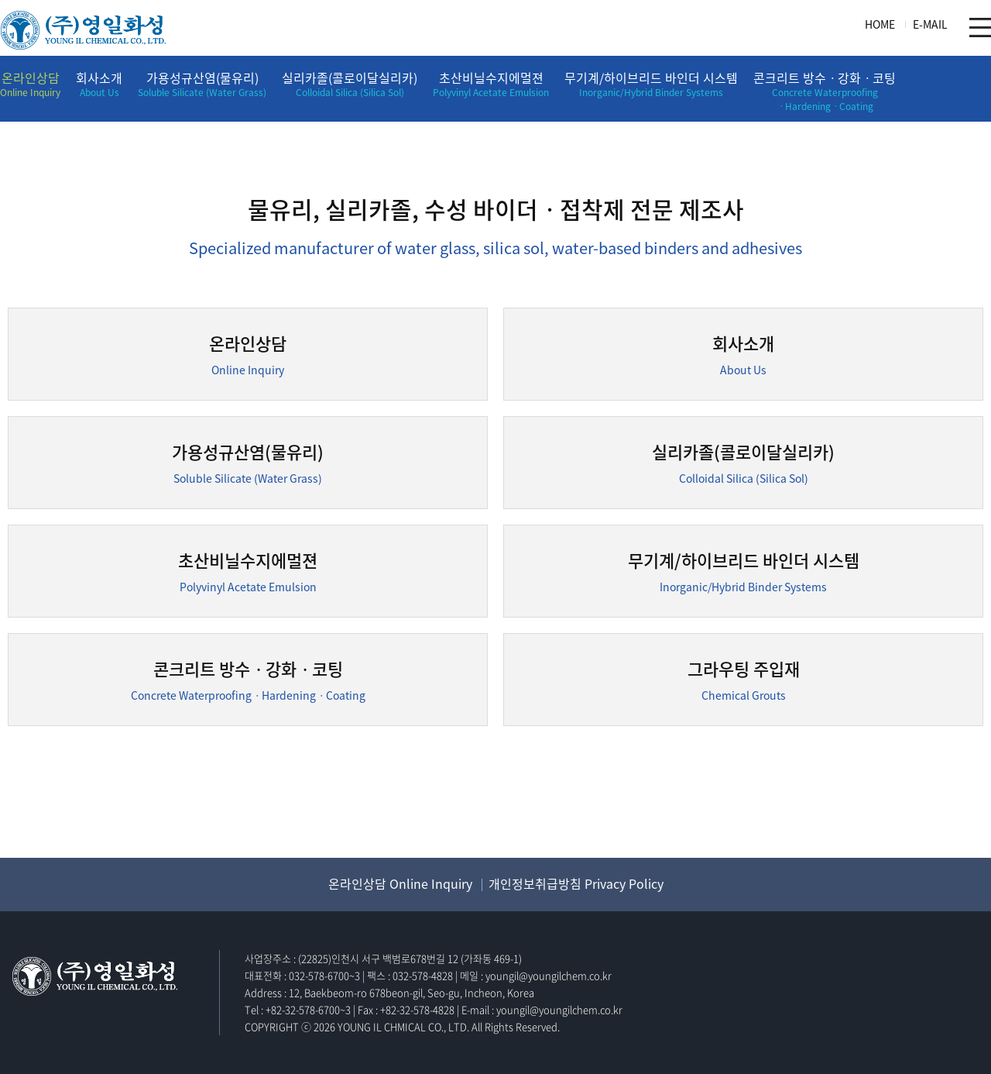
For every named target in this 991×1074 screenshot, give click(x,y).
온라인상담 (30, 83)
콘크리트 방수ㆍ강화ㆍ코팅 (824, 90)
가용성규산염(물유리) (202, 83)
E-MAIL (930, 24)
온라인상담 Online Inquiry (400, 883)
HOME (880, 24)
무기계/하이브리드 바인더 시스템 (651, 83)
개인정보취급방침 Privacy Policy (576, 883)
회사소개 (99, 83)
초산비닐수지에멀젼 (491, 83)
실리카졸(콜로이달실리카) (349, 83)
